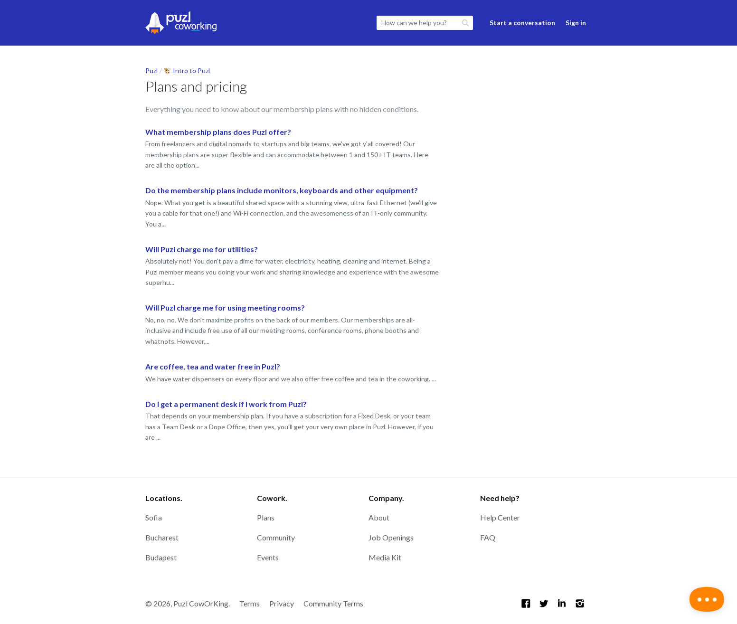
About (378, 517)
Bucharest (162, 537)
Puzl (151, 70)
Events (268, 557)
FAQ (487, 537)
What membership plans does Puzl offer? (218, 131)
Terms (249, 603)
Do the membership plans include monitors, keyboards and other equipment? (281, 190)
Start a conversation (522, 23)
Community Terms (333, 603)
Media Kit (384, 557)
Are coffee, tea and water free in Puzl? (212, 366)
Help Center (500, 517)
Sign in (576, 23)
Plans (265, 517)
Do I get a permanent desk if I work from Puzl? (226, 403)
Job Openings (391, 537)
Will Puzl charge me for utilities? (201, 249)
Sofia (153, 517)
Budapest (161, 557)
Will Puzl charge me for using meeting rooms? (225, 307)
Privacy (281, 603)
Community (276, 537)
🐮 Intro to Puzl (186, 70)
